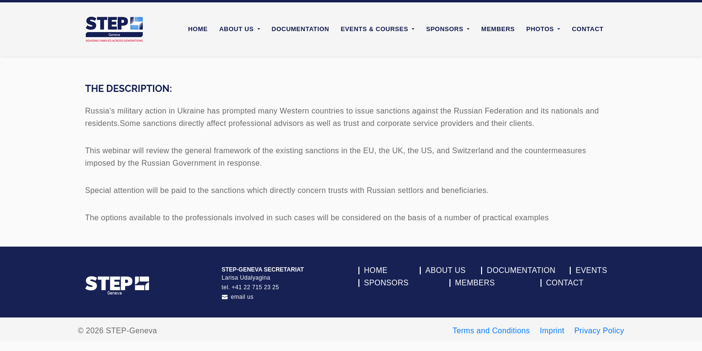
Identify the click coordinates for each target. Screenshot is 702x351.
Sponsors (386, 283)
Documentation (300, 29)
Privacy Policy (599, 331)
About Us (446, 270)
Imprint (552, 331)
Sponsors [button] (445, 29)
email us (238, 297)
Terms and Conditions (491, 331)
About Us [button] (237, 29)
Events (591, 270)
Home (197, 29)
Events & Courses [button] (375, 29)
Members (498, 29)
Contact (587, 29)
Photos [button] (541, 29)
